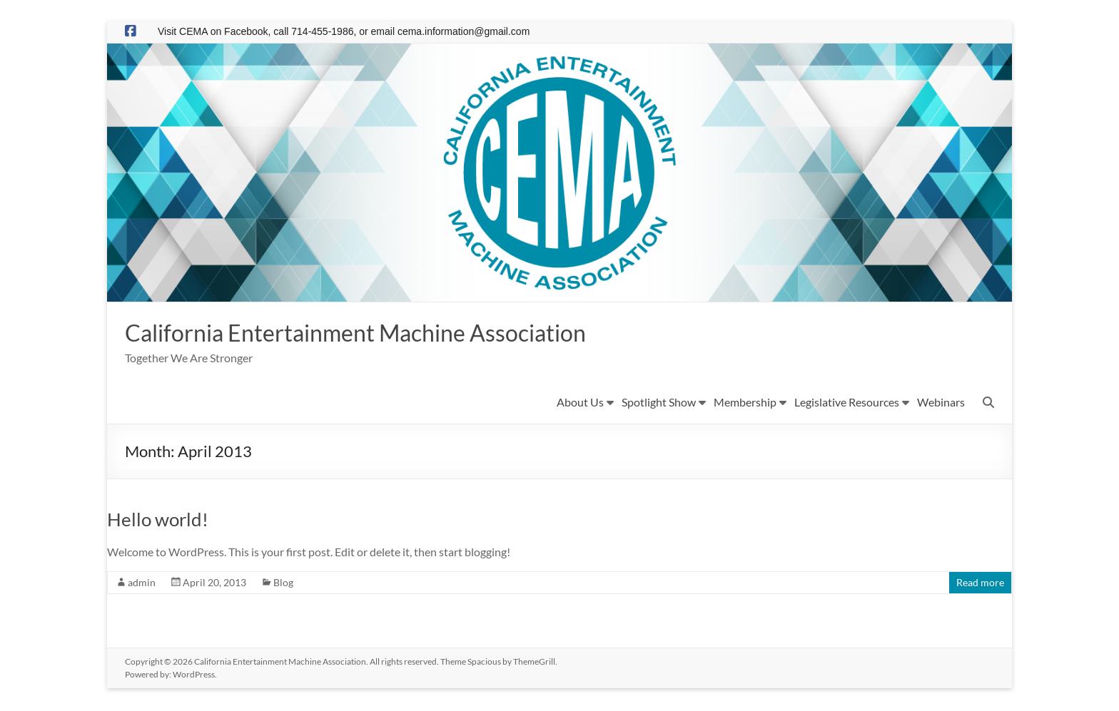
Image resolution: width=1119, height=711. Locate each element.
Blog (283, 584)
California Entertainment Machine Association (383, 333)
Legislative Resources (846, 403)
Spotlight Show (659, 403)
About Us (580, 403)
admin (142, 584)
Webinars (941, 403)
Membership (745, 403)
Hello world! (157, 520)
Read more (980, 584)
